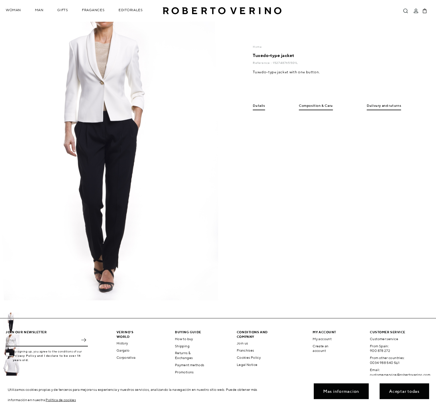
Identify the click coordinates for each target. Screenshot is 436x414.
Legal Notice (247, 364)
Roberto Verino (222, 11)
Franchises (245, 350)
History (122, 343)
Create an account (320, 348)
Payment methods (189, 365)
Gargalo (123, 350)
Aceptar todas (404, 391)
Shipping (182, 346)
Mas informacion (341, 391)
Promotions (184, 372)
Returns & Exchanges (184, 355)
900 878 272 (380, 350)
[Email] (42, 340)
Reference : (263, 62)
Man (39, 10)
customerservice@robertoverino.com (400, 374)
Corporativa (126, 357)
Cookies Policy (249, 357)
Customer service (384, 339)
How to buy (184, 339)
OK (83, 340)
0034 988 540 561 (384, 362)
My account (322, 339)
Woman (13, 10)
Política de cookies (61, 400)
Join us (242, 343)
